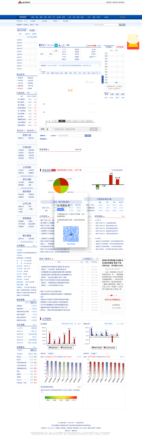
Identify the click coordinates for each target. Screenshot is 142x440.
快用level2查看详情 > (114, 88)
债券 (63, 17)
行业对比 (21, 93)
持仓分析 (31, 153)
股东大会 (21, 238)
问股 (68, 45)
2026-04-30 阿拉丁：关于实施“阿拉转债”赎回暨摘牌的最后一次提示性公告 (69, 65)
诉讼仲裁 (31, 238)
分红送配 (21, 182)
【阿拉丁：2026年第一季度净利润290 (53, 269)
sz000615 (19, 57)
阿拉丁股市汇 (45, 259)
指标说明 (119, 170)
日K (61, 73)
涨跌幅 (34, 34)
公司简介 (21, 170)
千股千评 (30, 86)
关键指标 (21, 221)
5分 (80, 73)
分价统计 (21, 153)
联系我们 (63, 428)
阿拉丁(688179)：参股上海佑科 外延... (107, 225)
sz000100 (19, 45)
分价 (117, 94)
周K (66, 73)
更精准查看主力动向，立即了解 (69, 170)
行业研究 (98, 238)
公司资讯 (43, 216)
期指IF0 (55, 21)
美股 (45, 17)
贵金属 (59, 17)
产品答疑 (98, 428)
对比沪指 (102, 79)
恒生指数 (65, 21)
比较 (88, 135)
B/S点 (57, 73)
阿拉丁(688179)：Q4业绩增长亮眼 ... (106, 223)
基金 (37, 17)
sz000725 (19, 43)
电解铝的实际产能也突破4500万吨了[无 (53, 307)
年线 (52, 73)
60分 (93, 73)
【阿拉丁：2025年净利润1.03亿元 (51, 285)
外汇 (53, 17)
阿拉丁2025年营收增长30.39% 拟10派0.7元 (54, 249)
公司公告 (20, 83)
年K (75, 73)
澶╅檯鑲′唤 (21, 99)
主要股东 (31, 194)
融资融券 (21, 155)
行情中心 (26, 25)
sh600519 (19, 63)
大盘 (69, 17)
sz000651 (19, 51)
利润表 (31, 221)
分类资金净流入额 (104, 199)
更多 (89, 216)
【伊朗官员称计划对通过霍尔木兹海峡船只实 (56, 275)
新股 (78, 17)
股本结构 (21, 194)
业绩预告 (21, 226)
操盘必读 (30, 78)
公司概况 (21, 245)
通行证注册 (91, 428)
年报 (30, 206)
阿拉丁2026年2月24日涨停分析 (50, 291)
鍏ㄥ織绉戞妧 (22, 111)
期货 (49, 17)
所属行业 (21, 173)
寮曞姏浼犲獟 (22, 119)
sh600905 (19, 40)
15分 (84, 73)
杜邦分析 (31, 226)
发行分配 (27, 179)
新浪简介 (44, 428)
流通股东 (21, 197)
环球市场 (19, 21)
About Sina (50, 428)
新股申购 (20, 86)
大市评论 (20, 80)
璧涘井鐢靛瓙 (22, 122)
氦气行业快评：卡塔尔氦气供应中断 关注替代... (110, 249)
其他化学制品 (26, 292)
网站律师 (76, 428)
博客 (94, 17)
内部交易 (21, 158)
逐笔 (106, 94)
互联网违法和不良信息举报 (68, 425)
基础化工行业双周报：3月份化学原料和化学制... (110, 244)
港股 (41, 17)
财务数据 (27, 218)
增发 (30, 185)
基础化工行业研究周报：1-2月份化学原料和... (109, 246)
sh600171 (19, 66)
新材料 (33, 292)
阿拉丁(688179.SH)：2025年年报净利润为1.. (55, 252)
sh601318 (19, 60)
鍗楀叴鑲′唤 (21, 125)
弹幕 (42, 129)
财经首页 (109, 2)
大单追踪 (21, 150)
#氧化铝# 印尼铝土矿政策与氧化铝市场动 (54, 299)
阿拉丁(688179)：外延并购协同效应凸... (107, 228)
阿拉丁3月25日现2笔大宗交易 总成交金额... (55, 280)
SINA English (83, 428)
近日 (42, 297)
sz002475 (19, 69)
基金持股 (31, 197)
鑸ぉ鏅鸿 (21, 102)
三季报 (20, 212)
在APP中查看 (92, 45)
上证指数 (32, 21)
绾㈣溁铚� (21, 113)
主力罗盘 (114, 170)
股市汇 (99, 17)
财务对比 (31, 138)
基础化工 (28, 290)
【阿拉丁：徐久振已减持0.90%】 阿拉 (53, 277)
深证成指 (44, 21)
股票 (32, 17)
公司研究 (98, 220)
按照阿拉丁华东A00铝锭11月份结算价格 (54, 302)
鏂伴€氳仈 (21, 116)
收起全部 (30, 130)
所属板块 (31, 173)
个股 (73, 17)
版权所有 (74, 430)
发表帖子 (88, 258)
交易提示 (20, 78)
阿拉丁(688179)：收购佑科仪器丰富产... (107, 231)
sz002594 (19, 54)
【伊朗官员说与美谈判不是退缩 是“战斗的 (55, 267)
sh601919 (19, 48)
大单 (112, 94)
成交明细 (31, 150)
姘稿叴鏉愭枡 (22, 108)
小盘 (22, 295)
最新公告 (21, 206)
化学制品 (33, 290)
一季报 (31, 209)
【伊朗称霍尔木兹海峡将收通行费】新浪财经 (56, 272)
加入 (99, 45)
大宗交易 (31, 155)
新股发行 (31, 182)
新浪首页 (115, 2)
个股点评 (30, 80)
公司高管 (31, 170)
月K (70, 73)
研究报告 (99, 216)
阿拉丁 (32, 25)
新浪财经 (19, 25)
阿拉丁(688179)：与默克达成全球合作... (107, 233)
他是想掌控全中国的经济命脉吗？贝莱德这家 (56, 294)
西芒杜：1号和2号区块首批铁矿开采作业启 (55, 310)
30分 (89, 73)
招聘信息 (69, 428)
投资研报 (43, 149)
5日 (48, 73)
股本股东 (27, 191)
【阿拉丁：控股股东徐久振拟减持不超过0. (55, 283)
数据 (82, 17)
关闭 (137, 50)
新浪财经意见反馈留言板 (83, 425)
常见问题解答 (55, 425)
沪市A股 (26, 287)
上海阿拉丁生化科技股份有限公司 (52, 233)
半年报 (20, 209)
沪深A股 (32, 287)
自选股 (106, 17)
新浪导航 (121, 2)
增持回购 (26, 295)
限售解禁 (21, 185)
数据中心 (21, 138)
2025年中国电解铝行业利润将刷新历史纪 (54, 305)
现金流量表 (32, 224)
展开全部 (20, 130)
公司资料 (27, 167)
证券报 (30, 88)
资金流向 (46, 170)
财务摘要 (21, 300)
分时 (43, 73)
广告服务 (57, 428)
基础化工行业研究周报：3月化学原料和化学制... (110, 241)
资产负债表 (21, 224)
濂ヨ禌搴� (21, 105)
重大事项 (27, 236)
